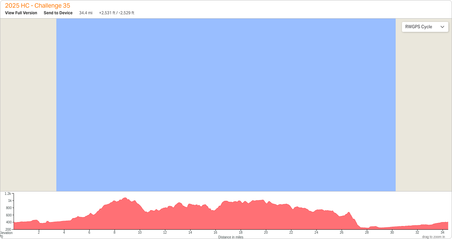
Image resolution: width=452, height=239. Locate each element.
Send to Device (58, 12)
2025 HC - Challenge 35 (37, 5)
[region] (226, 105)
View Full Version (21, 12)
